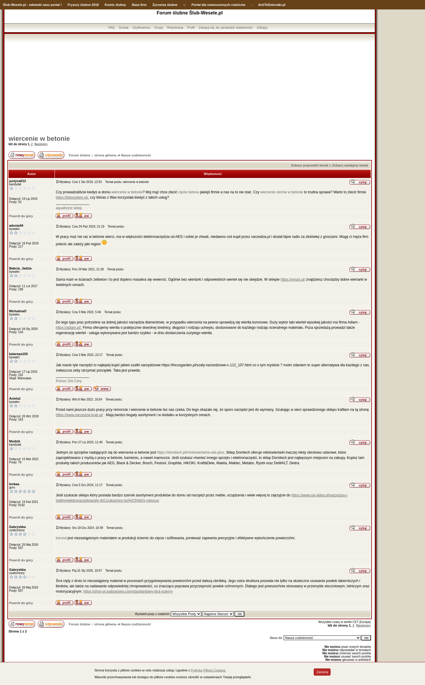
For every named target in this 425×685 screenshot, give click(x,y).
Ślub (6, 4)
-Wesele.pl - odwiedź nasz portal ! (36, 4)
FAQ (111, 27)
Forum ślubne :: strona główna (92, 155)
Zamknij (322, 672)
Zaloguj (262, 27)
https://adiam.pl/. (69, 328)
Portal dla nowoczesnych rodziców (218, 4)
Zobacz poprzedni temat (309, 165)
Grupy (158, 27)
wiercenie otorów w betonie (281, 192)
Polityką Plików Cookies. (208, 670)
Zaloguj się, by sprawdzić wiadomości (226, 27)
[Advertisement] (190, 86)
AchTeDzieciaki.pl (272, 4)
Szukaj (123, 27)
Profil (191, 27)
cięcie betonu (188, 192)
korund (61, 538)
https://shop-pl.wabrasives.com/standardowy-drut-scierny (128, 591)
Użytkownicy (141, 27)
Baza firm (139, 4)
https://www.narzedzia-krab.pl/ (79, 415)
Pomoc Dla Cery (68, 381)
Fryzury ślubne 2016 (83, 4)
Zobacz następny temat (350, 165)
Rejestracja (175, 27)
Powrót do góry (21, 216)
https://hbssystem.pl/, (72, 197)
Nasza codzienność (136, 155)
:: (184, 4)
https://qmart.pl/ (293, 279)
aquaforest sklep (69, 208)
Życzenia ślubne (165, 4)
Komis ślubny (115, 4)
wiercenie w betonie (39, 138)
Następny (41, 144)
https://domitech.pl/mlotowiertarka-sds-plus (190, 452)
